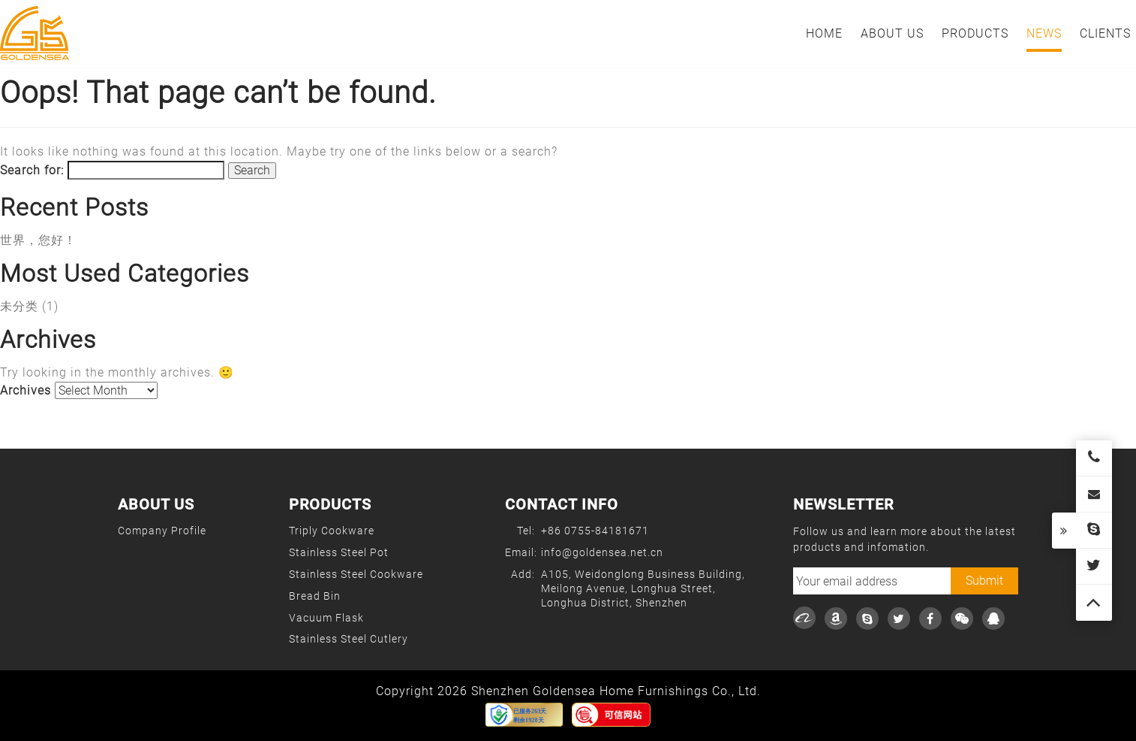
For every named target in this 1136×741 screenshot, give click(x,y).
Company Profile (162, 531)
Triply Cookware (331, 531)
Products (975, 34)
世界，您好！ (38, 240)
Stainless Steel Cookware (356, 574)
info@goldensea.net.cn (602, 552)
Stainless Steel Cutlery (348, 639)
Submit (984, 580)
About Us (892, 34)
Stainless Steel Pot (339, 552)
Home (824, 34)
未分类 (19, 306)
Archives (25, 391)
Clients (1105, 34)
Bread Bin (315, 596)
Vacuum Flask (326, 618)
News (1044, 34)
